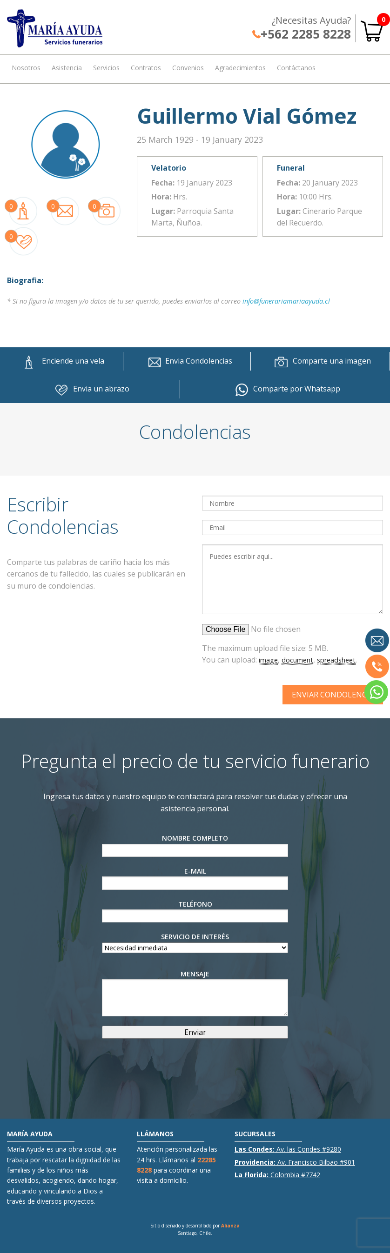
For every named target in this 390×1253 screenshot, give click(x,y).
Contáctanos (296, 67)
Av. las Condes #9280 (288, 1149)
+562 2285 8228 (301, 34)
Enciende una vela (61, 361)
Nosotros (26, 67)
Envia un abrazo (89, 389)
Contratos (146, 67)
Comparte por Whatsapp (285, 389)
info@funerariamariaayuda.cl (286, 301)
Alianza (230, 1225)
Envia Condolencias (187, 361)
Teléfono (195, 911)
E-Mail (195, 878)
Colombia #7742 (277, 1174)
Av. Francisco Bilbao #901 (295, 1162)
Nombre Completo (195, 845)
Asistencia (67, 67)
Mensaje (195, 992)
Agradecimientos (240, 67)
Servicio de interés (195, 942)
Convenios (188, 67)
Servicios (106, 67)
